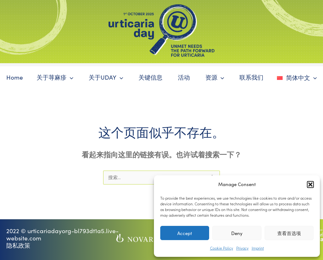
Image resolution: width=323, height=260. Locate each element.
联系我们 (251, 77)
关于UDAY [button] (106, 77)
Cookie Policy (221, 248)
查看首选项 (289, 233)
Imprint (258, 248)
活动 (184, 77)
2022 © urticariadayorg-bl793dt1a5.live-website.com (62, 234)
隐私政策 (18, 245)
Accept (184, 233)
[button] (310, 184)
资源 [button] (214, 77)
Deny (237, 233)
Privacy (242, 248)
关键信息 (150, 77)
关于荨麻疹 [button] (54, 77)
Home (14, 77)
